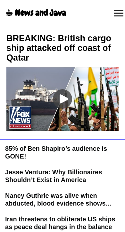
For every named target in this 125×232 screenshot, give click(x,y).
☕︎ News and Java (35, 12)
